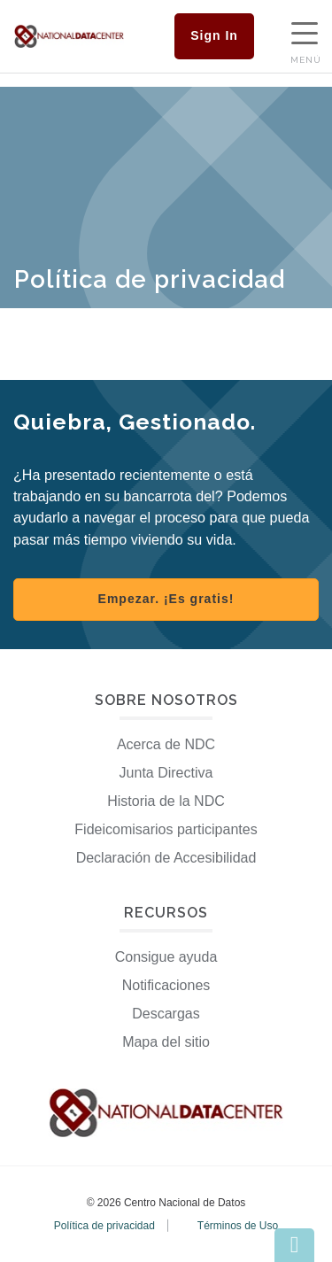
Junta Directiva (166, 772)
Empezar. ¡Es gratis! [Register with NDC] (166, 599)
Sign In (214, 35)
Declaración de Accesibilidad (166, 857)
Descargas (165, 1013)
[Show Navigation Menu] (304, 35)
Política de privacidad (104, 1225)
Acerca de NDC (166, 744)
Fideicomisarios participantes (165, 829)
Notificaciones (166, 985)
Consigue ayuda (166, 956)
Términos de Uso (237, 1225)
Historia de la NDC (165, 801)
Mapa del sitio (166, 1041)
